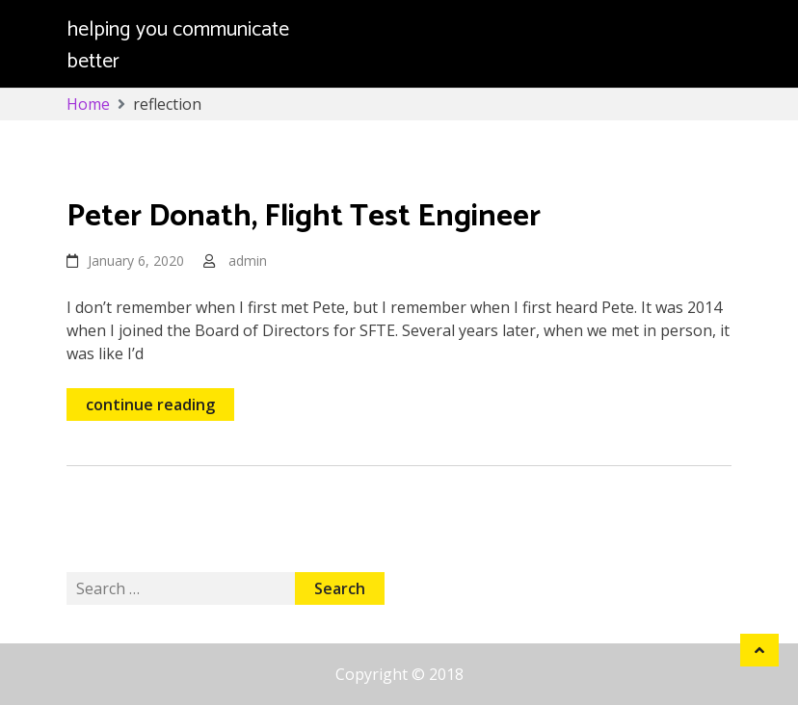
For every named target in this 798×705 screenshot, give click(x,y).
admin (247, 260)
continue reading (150, 404)
